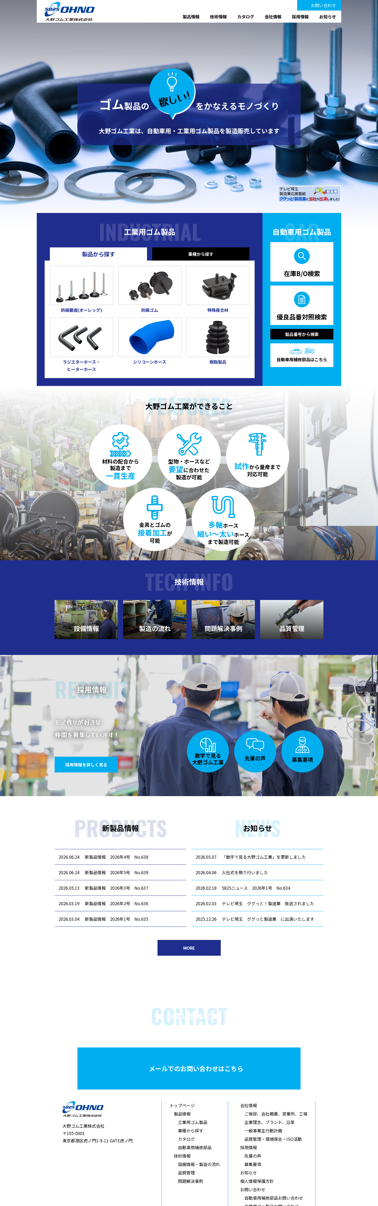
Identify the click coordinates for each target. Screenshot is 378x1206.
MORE (189, 948)
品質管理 (186, 1172)
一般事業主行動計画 (263, 1130)
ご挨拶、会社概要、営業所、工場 (275, 1114)
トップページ (182, 1105)
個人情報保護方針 (257, 1181)
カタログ (245, 16)
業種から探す (190, 1130)
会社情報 (273, 16)
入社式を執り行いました (245, 872)
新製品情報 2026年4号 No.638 (116, 857)
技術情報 (218, 16)
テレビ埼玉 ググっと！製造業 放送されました (268, 903)
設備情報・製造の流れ (199, 1164)
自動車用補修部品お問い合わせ (273, 1198)
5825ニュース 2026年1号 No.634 (256, 888)
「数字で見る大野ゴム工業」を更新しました (264, 857)
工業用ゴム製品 (192, 1122)
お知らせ (327, 16)
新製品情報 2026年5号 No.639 (116, 872)
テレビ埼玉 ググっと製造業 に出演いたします (268, 919)
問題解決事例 (190, 1181)
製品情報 (191, 16)
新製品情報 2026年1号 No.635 (116, 919)
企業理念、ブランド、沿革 (269, 1122)
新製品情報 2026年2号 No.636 (116, 903)
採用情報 (300, 16)
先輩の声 (252, 1156)
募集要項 (252, 1164)
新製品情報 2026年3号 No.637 (116, 888)
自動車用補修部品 (195, 1147)
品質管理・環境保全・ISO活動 (273, 1139)
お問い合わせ (323, 5)
